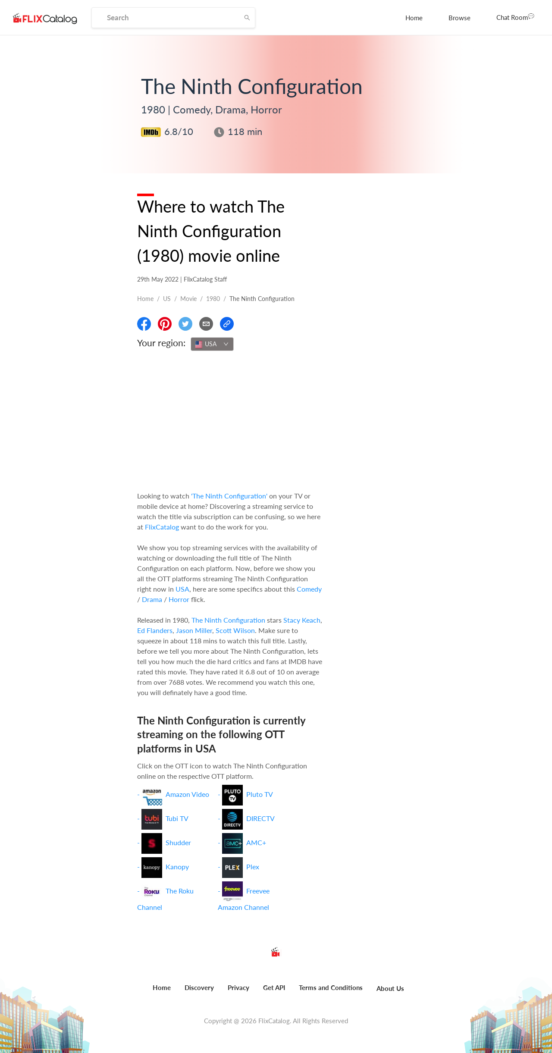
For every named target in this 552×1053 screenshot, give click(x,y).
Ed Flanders (154, 630)
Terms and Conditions (331, 987)
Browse (459, 18)
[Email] (206, 324)
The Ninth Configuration (228, 620)
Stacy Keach (301, 620)
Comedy (309, 589)
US (167, 298)
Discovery (199, 987)
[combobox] (212, 344)
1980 (213, 298)
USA (182, 589)
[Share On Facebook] (144, 324)
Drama (152, 599)
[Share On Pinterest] (165, 324)
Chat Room (515, 17)
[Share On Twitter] (185, 324)
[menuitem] (414, 18)
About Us (390, 988)
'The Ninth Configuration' (229, 496)
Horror (179, 599)
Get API (274, 987)
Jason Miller (194, 630)
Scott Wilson (235, 630)
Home (414, 18)
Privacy (238, 987)
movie (188, 298)
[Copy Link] (227, 324)
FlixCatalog (162, 527)
